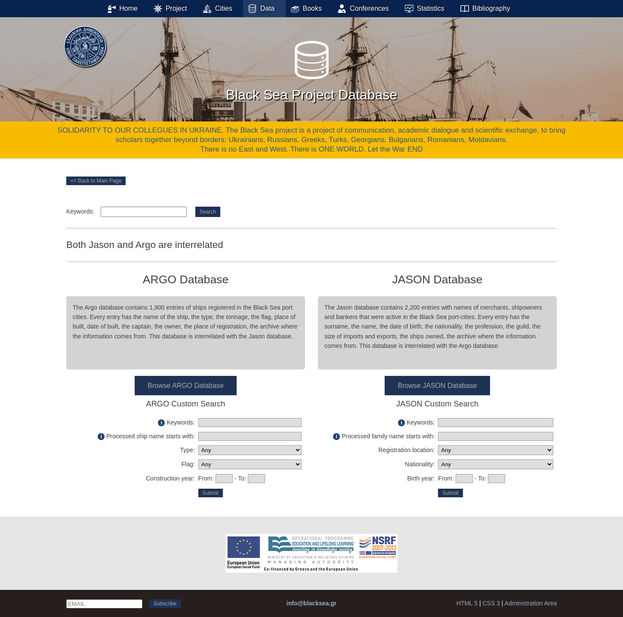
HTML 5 (467, 603)
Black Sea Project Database (311, 68)
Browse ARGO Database (186, 385)
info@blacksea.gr (311, 603)
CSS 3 (491, 603)
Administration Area (531, 603)
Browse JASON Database (437, 385)
